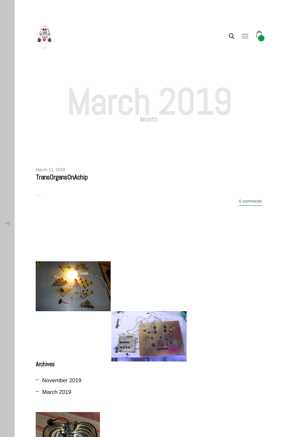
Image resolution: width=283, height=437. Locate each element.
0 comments (250, 201)
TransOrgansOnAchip (62, 177)
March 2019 (56, 392)
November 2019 (61, 380)
